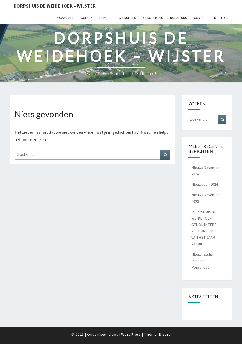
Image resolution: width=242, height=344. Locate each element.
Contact (200, 18)
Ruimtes (105, 18)
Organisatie (65, 18)
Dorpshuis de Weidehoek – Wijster (54, 6)
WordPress (131, 334)
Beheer (219, 18)
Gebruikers (127, 18)
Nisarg (165, 334)
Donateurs (178, 18)
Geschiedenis (153, 18)
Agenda (86, 18)
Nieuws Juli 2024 (204, 184)
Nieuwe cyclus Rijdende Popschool (202, 260)
